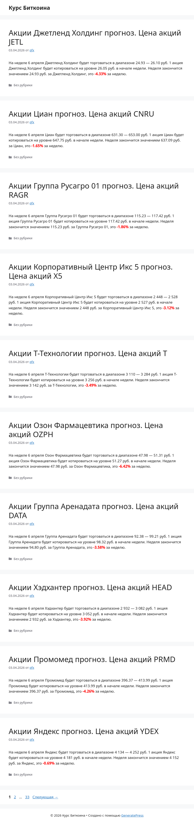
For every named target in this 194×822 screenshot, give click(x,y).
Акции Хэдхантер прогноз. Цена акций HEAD (90, 587)
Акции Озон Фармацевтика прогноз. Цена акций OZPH (86, 429)
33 (27, 796)
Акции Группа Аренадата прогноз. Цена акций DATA (93, 510)
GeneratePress (132, 815)
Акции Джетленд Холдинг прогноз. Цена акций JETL (95, 37)
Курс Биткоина (29, 7)
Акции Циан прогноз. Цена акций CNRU (81, 114)
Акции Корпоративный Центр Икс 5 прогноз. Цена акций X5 (91, 271)
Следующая (45, 796)
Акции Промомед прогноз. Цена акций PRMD (92, 659)
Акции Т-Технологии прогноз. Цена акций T (88, 353)
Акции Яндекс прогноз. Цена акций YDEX (84, 731)
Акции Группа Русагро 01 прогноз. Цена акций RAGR (94, 190)
